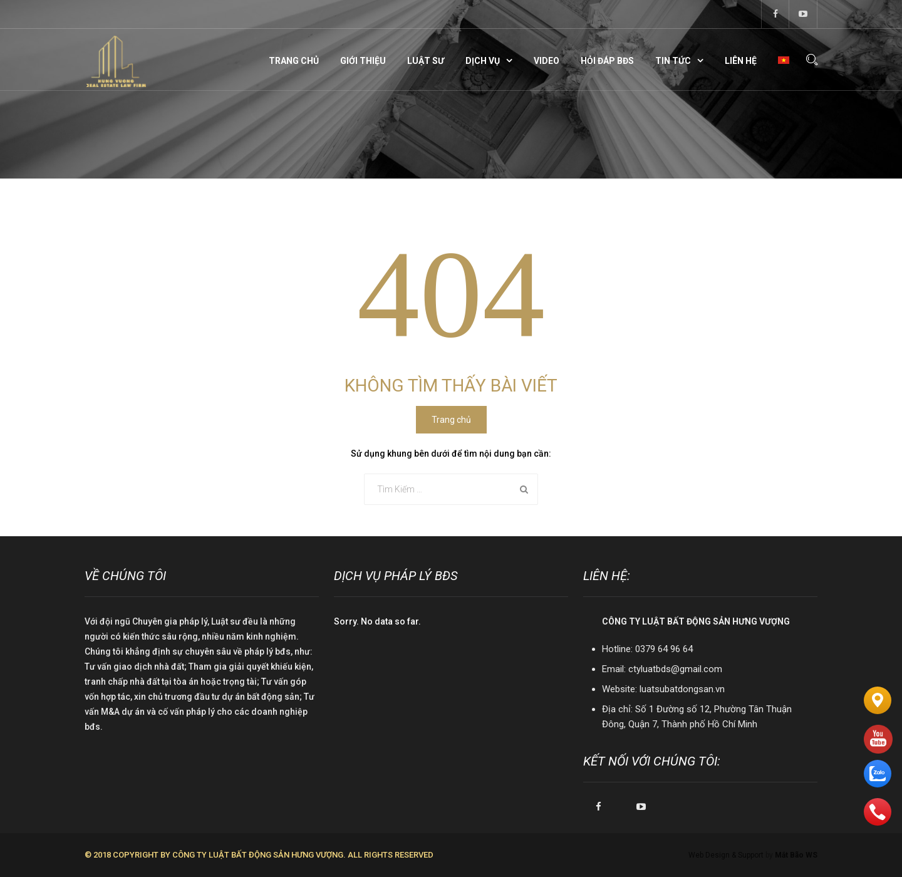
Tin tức (673, 61)
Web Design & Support (726, 855)
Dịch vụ (482, 61)
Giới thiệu (363, 61)
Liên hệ (741, 61)
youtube (803, 14)
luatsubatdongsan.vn (682, 689)
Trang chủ (294, 61)
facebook (775, 14)
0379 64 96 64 (664, 649)
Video (546, 61)
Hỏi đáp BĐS (607, 61)
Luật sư (425, 61)
